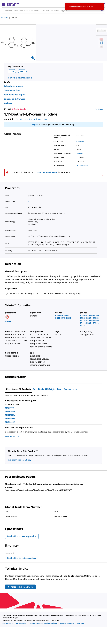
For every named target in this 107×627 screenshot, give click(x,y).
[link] (8, 623)
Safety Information (13, 86)
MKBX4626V (10, 411)
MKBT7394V (10, 415)
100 (29, 201)
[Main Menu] (3, 4)
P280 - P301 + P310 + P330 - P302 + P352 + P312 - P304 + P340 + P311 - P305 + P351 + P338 (89, 320)
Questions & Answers (14, 99)
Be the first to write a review (22, 559)
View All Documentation (20, 77)
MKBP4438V (10, 418)
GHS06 (8, 321)
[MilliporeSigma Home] (13, 4)
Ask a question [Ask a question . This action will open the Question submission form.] (40, 119)
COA (12, 71)
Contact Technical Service (46, 172)
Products (4, 18)
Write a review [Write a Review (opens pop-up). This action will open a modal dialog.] (26, 119)
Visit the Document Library (19, 460)
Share (99, 109)
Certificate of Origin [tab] (44, 389)
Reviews (8, 103)
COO (22, 71)
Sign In (35, 124)
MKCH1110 (9, 408)
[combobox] (53, 10)
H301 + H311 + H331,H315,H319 (63, 316)
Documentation (12, 90)
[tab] (6, 18)
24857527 (80, 153)
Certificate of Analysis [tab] (18, 389)
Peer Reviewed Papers (15, 94)
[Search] (102, 10)
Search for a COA (12, 436)
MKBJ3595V (10, 422)
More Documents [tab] (67, 389)
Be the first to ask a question (21, 536)
